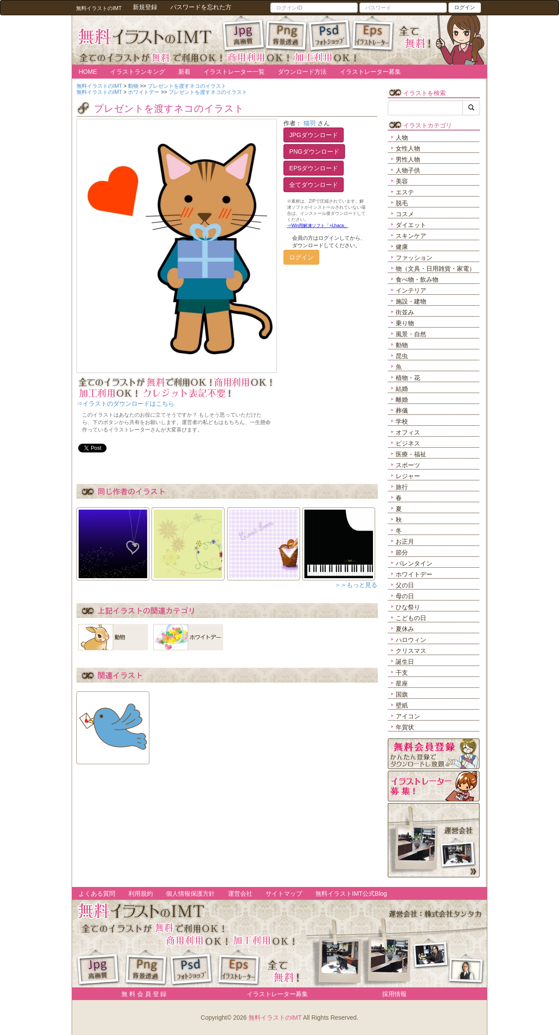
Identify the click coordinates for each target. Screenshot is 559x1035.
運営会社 (240, 893)
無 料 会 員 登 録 (141, 993)
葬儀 (402, 410)
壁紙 (402, 705)
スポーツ (408, 465)
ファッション (414, 257)
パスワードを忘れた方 (200, 6)
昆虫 (402, 355)
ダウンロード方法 (302, 71)
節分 (402, 552)
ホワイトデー (414, 574)
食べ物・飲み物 (417, 279)
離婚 (402, 399)
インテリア (411, 290)
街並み (405, 312)
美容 (402, 181)
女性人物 (408, 148)
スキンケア (411, 235)
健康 (402, 246)
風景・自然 (411, 334)
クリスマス (411, 650)
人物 (402, 137)
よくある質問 (97, 893)
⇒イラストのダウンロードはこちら (125, 403)
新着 (184, 71)
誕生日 (405, 661)
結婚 (402, 388)
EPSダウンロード (313, 168)
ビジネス (408, 443)
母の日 (405, 596)
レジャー (408, 476)
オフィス (408, 432)
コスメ (405, 213)
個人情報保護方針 (190, 893)
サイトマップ (284, 893)
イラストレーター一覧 (234, 71)
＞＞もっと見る (356, 584)
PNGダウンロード (314, 151)
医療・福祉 (411, 454)
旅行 (402, 486)
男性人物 (408, 159)
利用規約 (140, 893)
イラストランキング (137, 71)
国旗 (402, 694)
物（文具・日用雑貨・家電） (435, 268)
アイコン (408, 716)
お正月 (405, 541)
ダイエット (411, 224)
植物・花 (408, 377)
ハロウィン (411, 639)
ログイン (464, 7)
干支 (402, 672)
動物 (402, 345)
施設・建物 (411, 301)
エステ (405, 192)
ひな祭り (408, 607)
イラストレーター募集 (370, 71)
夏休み (405, 628)
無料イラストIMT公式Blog (351, 893)
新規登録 (145, 6)
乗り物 (405, 323)
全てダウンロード (313, 184)
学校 (402, 421)
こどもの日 (411, 617)
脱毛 (402, 203)
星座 (402, 683)
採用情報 (394, 993)
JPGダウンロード (313, 134)
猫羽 (310, 123)
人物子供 (408, 170)
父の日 (405, 585)
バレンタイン (414, 563)
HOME (88, 71)
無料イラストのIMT (275, 1017)
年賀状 (405, 727)
